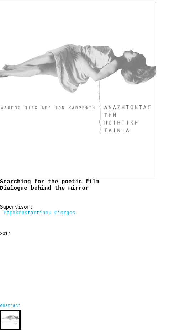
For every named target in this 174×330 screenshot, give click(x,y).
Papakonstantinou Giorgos (39, 213)
